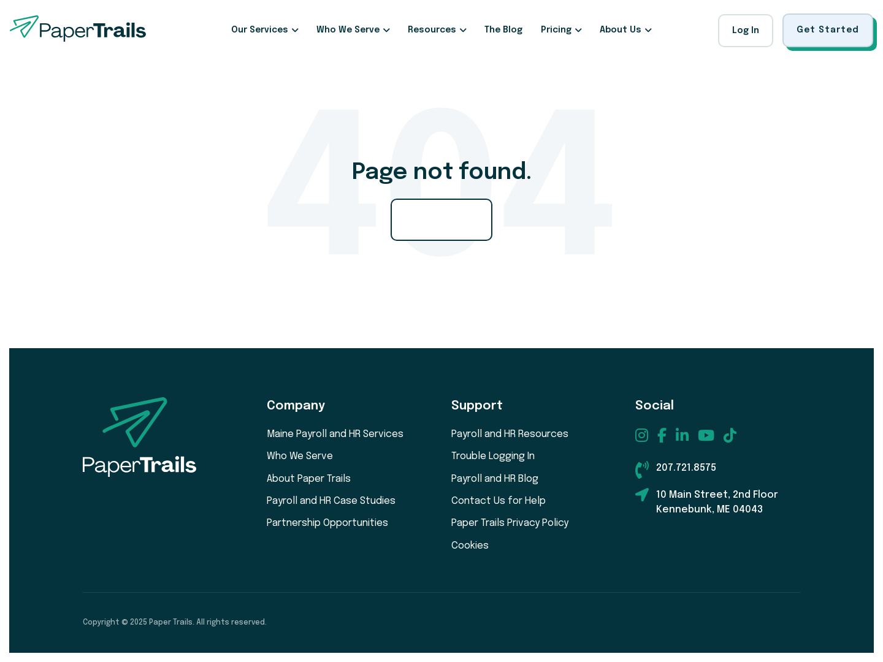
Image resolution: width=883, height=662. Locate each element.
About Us (620, 30)
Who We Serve (348, 30)
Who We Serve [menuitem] (300, 456)
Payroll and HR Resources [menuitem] (509, 434)
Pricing (556, 30)
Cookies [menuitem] (470, 546)
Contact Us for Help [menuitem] (498, 501)
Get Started (828, 30)
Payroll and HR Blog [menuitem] (494, 479)
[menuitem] (641, 435)
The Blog (503, 30)
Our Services (259, 30)
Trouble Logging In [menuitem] (493, 456)
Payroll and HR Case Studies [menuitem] (331, 501)
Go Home (441, 219)
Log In (745, 30)
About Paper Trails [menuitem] (309, 479)
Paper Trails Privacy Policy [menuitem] (509, 523)
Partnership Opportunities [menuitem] (327, 523)
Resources (432, 30)
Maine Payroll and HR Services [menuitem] (335, 434)
